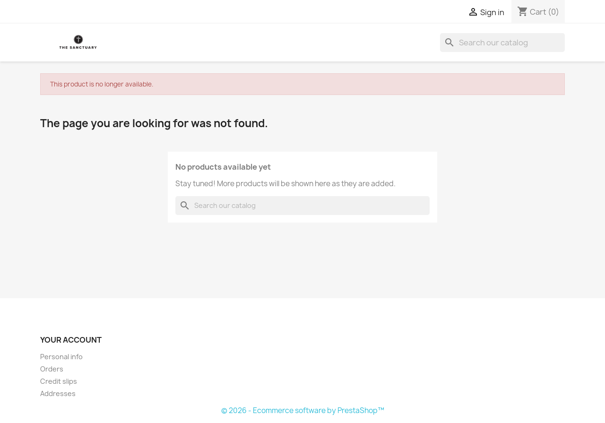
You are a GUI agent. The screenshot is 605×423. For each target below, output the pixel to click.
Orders (51, 368)
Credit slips (58, 381)
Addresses (58, 393)
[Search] (502, 42)
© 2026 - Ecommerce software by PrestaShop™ (302, 410)
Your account (71, 340)
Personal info (61, 356)
